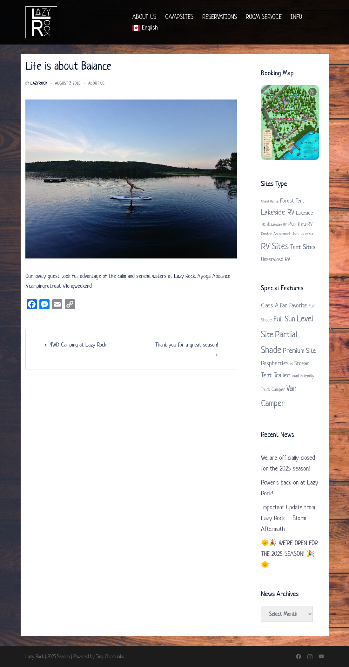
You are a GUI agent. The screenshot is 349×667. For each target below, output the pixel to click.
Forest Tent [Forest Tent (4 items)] (292, 200)
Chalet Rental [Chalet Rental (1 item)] (270, 201)
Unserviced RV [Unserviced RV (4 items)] (275, 259)
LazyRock (38, 83)
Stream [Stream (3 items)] (301, 363)
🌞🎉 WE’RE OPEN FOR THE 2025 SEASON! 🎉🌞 (289, 553)
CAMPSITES (179, 17)
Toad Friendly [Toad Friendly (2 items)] (302, 376)
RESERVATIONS (219, 17)
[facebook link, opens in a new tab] (298, 656)
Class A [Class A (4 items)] (270, 305)
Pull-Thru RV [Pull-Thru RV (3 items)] (300, 223)
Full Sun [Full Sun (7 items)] (284, 319)
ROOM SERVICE (264, 17)
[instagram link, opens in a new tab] (309, 656)
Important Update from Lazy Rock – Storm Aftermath (288, 518)
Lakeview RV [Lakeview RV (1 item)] (279, 224)
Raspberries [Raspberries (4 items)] (275, 363)
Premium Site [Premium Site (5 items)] (299, 350)
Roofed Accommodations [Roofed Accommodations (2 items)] (280, 234)
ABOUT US (144, 17)
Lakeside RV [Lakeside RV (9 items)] (277, 212)
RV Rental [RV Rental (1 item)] (307, 234)
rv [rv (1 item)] (291, 364)
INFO (296, 17)
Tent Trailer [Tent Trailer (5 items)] (275, 374)
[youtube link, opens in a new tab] (321, 656)
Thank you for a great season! (186, 344)
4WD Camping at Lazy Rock (78, 344)
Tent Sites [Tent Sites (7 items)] (302, 246)
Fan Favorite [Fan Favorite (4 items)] (293, 305)
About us (96, 83)
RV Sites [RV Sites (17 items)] (275, 246)
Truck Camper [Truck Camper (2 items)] (273, 389)
